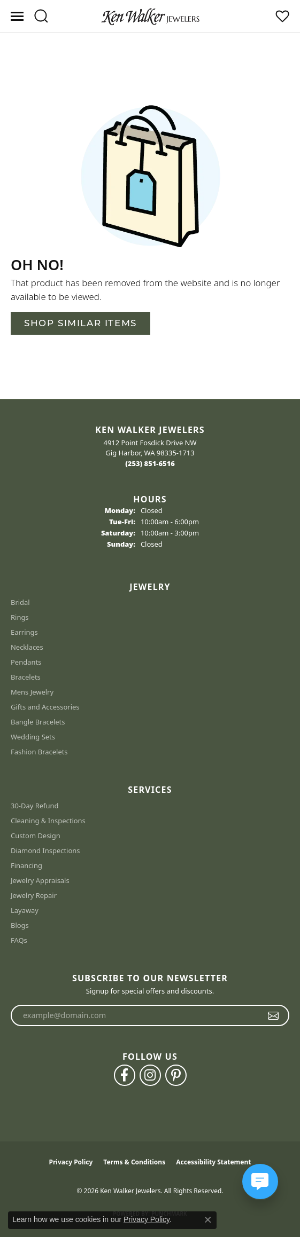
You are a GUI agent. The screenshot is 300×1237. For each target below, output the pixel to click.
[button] (41, 16)
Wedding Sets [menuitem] (33, 737)
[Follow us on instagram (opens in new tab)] (150, 1075)
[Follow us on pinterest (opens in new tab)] (176, 1075)
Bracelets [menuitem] (26, 677)
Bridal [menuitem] (20, 602)
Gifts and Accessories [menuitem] (45, 707)
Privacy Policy (71, 1162)
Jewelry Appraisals (40, 880)
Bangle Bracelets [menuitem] (38, 722)
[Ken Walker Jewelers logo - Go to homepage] (150, 16)
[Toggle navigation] (17, 16)
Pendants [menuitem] (26, 662)
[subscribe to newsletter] (273, 1015)
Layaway (25, 910)
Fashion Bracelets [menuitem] (39, 752)
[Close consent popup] (208, 1220)
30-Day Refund (34, 805)
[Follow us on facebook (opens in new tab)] (124, 1075)
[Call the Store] (150, 463)
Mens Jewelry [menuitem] (32, 692)
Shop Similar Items (80, 323)
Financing (26, 865)
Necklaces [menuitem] (27, 647)
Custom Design (35, 835)
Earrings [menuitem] (24, 632)
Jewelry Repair (34, 895)
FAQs (19, 940)
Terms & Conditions (134, 1162)
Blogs (20, 925)
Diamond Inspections (45, 850)
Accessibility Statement (213, 1162)
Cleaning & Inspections (48, 820)
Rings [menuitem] (20, 617)
